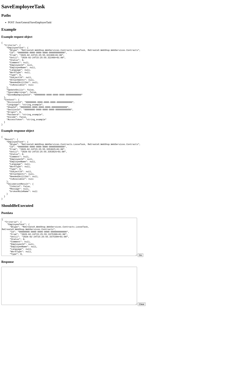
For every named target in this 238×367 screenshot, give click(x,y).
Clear (158, 349)
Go (157, 292)
